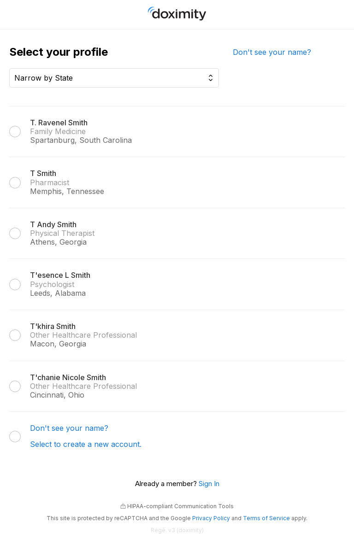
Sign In (209, 483)
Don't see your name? (272, 52)
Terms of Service (266, 518)
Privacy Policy (211, 518)
